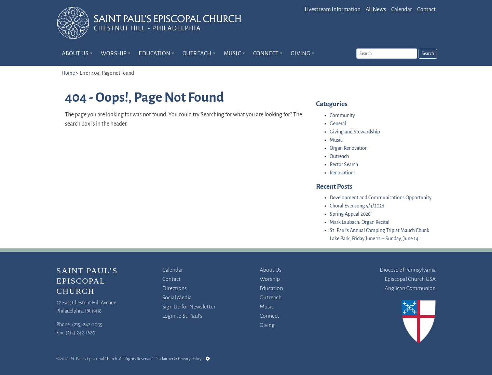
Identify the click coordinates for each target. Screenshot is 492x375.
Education (154, 54)
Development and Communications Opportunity (381, 198)
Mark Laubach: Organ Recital (360, 222)
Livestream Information (332, 9)
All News (376, 9)
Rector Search (344, 165)
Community (342, 115)
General (338, 124)
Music (232, 54)
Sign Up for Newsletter (189, 307)
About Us (75, 54)
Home (68, 73)
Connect (266, 54)
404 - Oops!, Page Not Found (144, 98)
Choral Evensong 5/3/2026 (357, 206)
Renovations (343, 173)
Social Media (177, 297)
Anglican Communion (410, 288)
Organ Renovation (349, 148)
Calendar (401, 9)
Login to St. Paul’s (182, 316)
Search (428, 53)
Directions (174, 288)
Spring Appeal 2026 (350, 214)
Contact (426, 9)
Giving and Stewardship (355, 132)
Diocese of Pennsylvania (408, 270)
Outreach (196, 54)
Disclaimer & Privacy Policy (178, 359)
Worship (114, 54)
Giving (300, 54)
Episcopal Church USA (410, 279)
